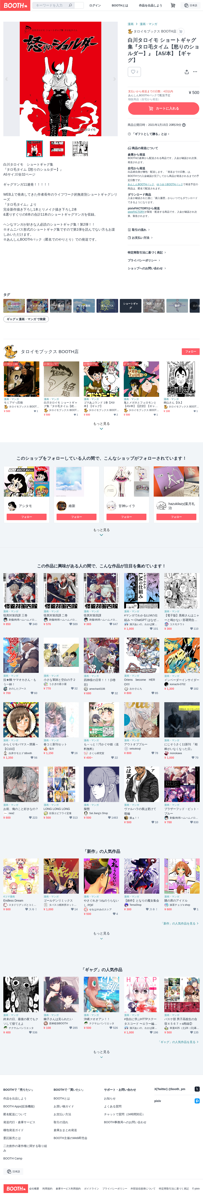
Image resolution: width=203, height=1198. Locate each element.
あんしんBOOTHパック (141, 184)
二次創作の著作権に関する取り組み (25, 1148)
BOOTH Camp (12, 1158)
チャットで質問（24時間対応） (124, 1114)
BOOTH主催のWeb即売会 (70, 1138)
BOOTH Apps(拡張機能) (19, 1106)
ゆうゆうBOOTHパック (170, 184)
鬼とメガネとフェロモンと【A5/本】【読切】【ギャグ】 (140, 404)
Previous (6, 79)
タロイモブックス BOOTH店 (50, 351)
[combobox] (53, 5)
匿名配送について (15, 1114)
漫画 (131, 24)
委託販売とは (12, 1138)
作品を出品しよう (150, 5)
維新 (72, 506)
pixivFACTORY (136, 211)
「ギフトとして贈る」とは (149, 134)
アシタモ (25, 506)
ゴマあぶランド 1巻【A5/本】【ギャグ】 (99, 404)
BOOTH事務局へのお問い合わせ (125, 1122)
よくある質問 (112, 1106)
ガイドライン (91, 1188)
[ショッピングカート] (173, 5)
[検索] (70, 6)
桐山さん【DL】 (173, 402)
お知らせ (110, 1098)
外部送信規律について (143, 1188)
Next (114, 79)
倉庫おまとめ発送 (65, 1130)
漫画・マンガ (148, 24)
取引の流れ (139, 229)
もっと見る (101, 533)
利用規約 (47, 1188)
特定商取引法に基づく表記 (145, 252)
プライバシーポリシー (142, 260)
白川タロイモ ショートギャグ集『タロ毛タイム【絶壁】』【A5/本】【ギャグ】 (61, 404)
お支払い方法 (140, 237)
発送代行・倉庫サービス (19, 1122)
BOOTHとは (120, 5)
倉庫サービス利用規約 (68, 1188)
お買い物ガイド (64, 1106)
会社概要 (34, 1188)
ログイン (95, 5)
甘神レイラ (127, 506)
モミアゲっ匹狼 (13, 402)
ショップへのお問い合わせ (145, 268)
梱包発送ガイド (13, 1130)
